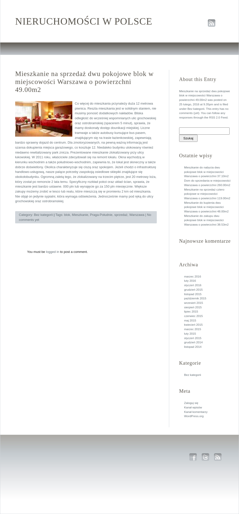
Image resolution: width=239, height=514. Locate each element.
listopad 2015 (192, 294)
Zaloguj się (191, 403)
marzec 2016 (192, 276)
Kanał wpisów (193, 407)
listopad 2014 (192, 347)
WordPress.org (193, 416)
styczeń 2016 (192, 285)
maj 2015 (190, 320)
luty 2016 (190, 280)
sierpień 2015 (193, 307)
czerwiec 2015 (193, 316)
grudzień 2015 (193, 289)
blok (67, 215)
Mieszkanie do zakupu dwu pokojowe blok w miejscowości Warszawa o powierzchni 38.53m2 (206, 220)
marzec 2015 (192, 329)
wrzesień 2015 (193, 303)
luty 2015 (190, 333)
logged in (52, 252)
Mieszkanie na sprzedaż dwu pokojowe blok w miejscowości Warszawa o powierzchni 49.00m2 (204, 95)
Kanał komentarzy (195, 412)
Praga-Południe (101, 215)
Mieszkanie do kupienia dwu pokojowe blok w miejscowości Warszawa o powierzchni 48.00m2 (206, 207)
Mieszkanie (80, 215)
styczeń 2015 (192, 338)
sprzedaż (120, 215)
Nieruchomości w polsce (83, 21)
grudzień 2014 (193, 342)
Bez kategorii (195, 109)
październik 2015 (195, 298)
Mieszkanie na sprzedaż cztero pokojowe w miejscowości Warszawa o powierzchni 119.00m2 (207, 194)
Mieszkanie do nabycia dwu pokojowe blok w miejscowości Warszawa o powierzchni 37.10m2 (206, 172)
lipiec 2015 (191, 311)
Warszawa (136, 215)
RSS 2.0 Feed (218, 117)
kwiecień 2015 (193, 324)
